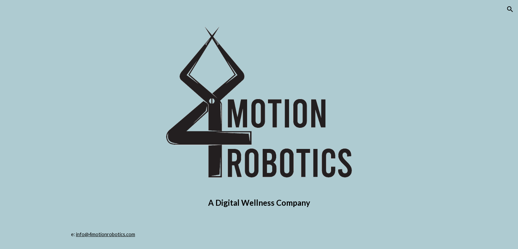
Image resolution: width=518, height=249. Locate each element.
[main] (259, 203)
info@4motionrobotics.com (105, 234)
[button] (510, 9)
